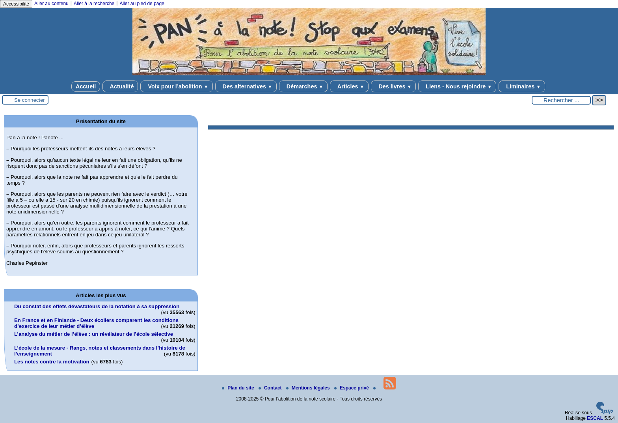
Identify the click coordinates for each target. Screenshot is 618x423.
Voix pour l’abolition (176, 86)
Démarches (303, 86)
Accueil (86, 86)
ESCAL (595, 418)
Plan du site (238, 388)
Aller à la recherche (94, 3)
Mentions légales (308, 388)
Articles (349, 86)
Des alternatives (246, 86)
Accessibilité (16, 4)
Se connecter (29, 100)
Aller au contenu (51, 3)
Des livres (393, 86)
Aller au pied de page (141, 3)
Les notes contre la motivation (51, 362)
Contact (271, 388)
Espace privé (352, 388)
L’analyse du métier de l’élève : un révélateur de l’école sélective (93, 334)
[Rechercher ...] (561, 100)
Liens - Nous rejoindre (457, 86)
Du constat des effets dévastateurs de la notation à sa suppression (96, 306)
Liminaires (522, 86)
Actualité (120, 86)
